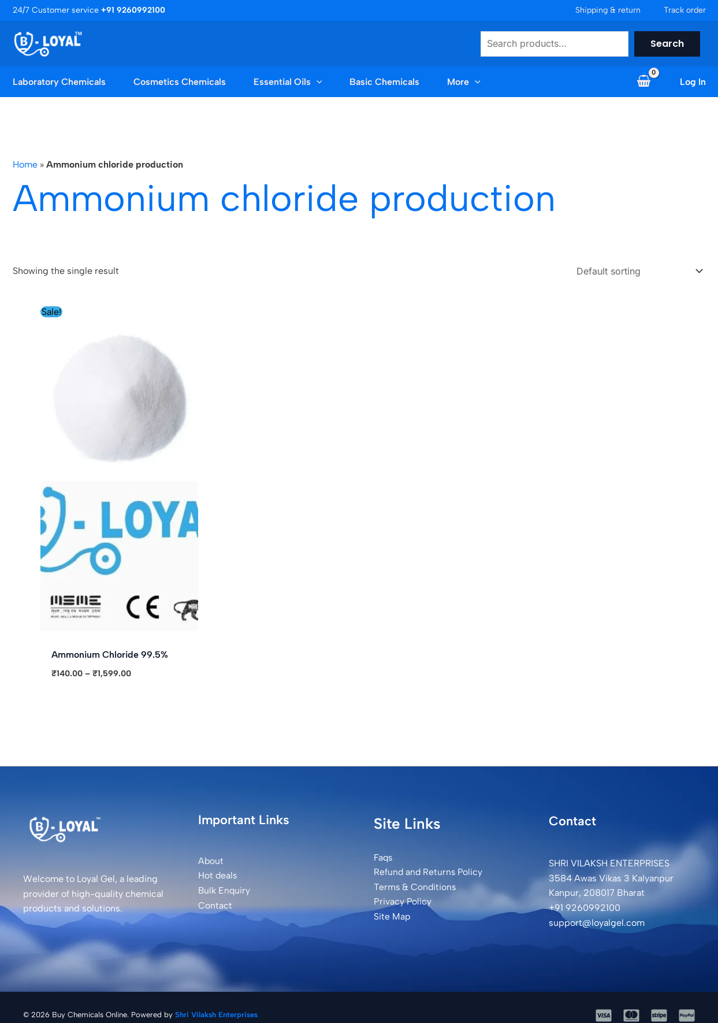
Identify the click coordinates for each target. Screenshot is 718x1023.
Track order (685, 10)
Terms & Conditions (415, 885)
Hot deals (218, 874)
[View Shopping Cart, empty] (644, 82)
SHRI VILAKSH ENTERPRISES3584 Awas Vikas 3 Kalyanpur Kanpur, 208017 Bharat (611, 876)
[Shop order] (637, 270)
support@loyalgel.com (597, 920)
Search (667, 43)
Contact (215, 903)
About (211, 859)
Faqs (383, 855)
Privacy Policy (402, 900)
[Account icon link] (693, 82)
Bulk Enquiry (224, 888)
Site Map (392, 914)
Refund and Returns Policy (429, 870)
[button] (316, 82)
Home (25, 164)
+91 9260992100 (584, 905)
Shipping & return (608, 10)
